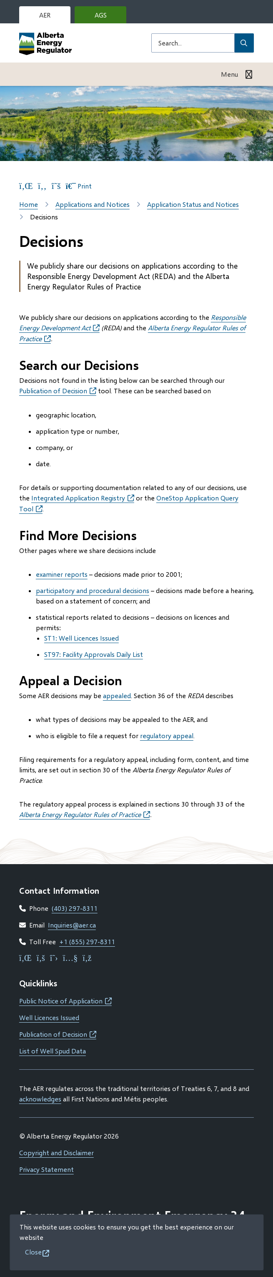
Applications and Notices (92, 204)
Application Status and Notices (193, 204)
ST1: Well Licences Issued (81, 638)
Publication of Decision (57, 391)
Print (79, 186)
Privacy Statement (46, 1169)
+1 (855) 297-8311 (87, 941)
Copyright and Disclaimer (56, 1152)
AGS (107, 17)
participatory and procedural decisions (92, 590)
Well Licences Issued (49, 1017)
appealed (117, 695)
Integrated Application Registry (82, 498)
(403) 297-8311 (75, 908)
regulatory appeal (166, 735)
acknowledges (40, 1099)
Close (33, 1252)
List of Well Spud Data (52, 1051)
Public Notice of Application (65, 1001)
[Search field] (193, 43)
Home (28, 204)
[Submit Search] (244, 43)
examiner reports (62, 574)
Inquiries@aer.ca (72, 925)
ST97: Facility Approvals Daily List (93, 654)
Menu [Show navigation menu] (229, 74)
